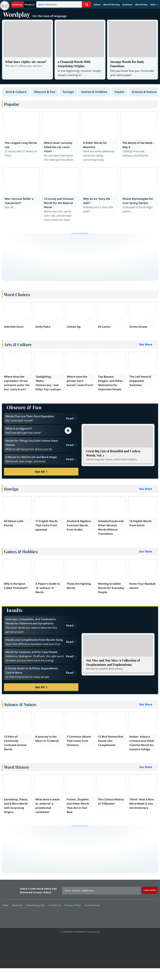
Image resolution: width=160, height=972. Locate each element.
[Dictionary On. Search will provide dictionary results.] (23, 4)
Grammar (127, 4)
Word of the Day (111, 4)
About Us (18, 905)
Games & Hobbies (94, 92)
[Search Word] (86, 4)
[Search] (63, 4)
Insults (119, 92)
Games (97, 4)
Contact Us (55, 905)
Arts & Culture (16, 92)
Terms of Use (92, 905)
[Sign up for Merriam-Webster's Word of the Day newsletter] (101, 891)
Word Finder (141, 4)
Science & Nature (144, 92)
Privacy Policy (73, 905)
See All (41, 472)
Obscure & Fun (44, 92)
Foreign (68, 92)
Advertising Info (36, 905)
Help (6, 905)
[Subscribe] (150, 890)
